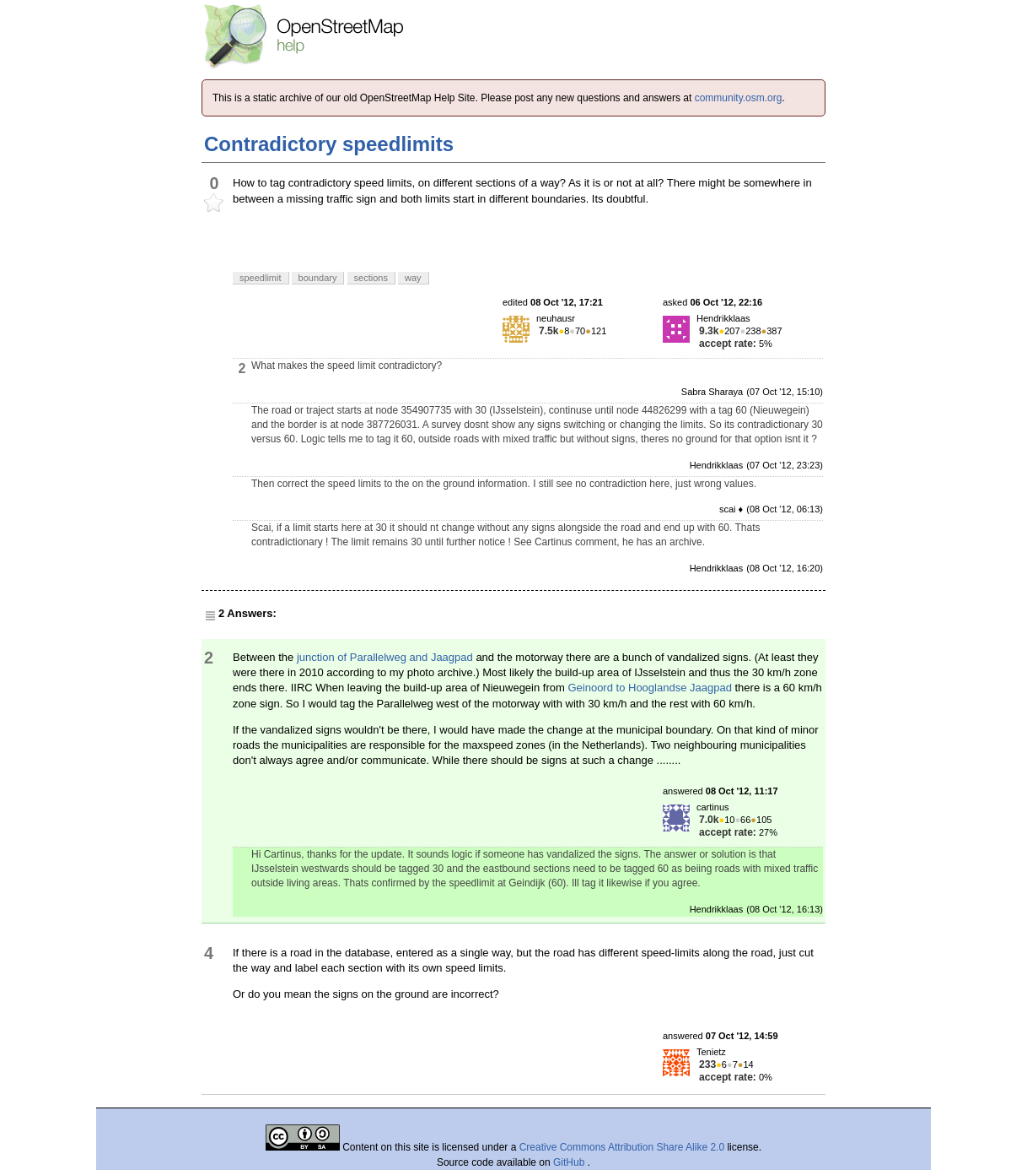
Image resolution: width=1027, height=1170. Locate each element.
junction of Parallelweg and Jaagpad (385, 657)
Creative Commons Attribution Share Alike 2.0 (621, 1147)
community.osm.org (738, 98)
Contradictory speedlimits (329, 144)
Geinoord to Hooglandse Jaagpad (649, 687)
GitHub (570, 1162)
